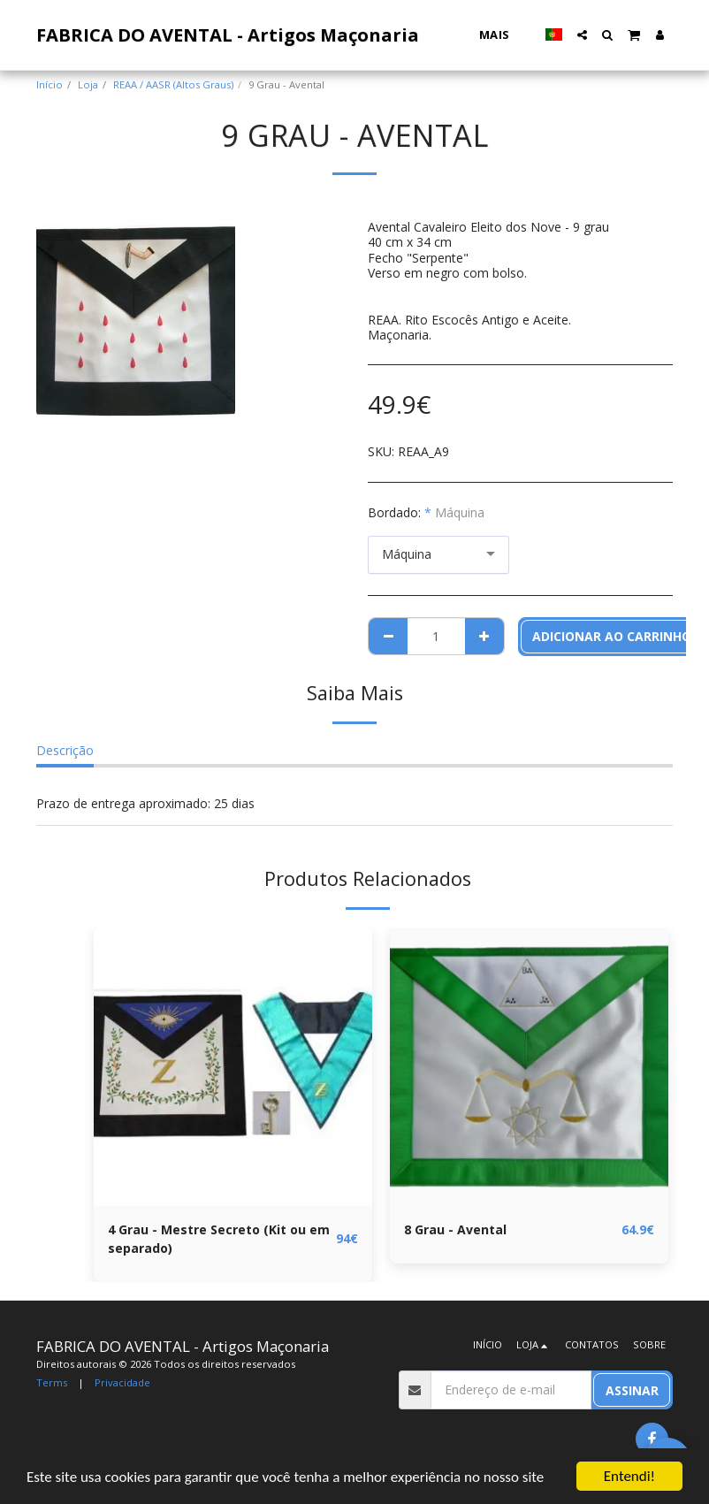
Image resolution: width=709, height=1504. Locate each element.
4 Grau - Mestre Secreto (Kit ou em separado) (219, 1238)
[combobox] (438, 555)
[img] (233, 1067)
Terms (51, 1382)
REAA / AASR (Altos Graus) (173, 84)
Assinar (632, 1390)
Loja (88, 84)
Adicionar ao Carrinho (611, 636)
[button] (582, 35)
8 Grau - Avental (455, 1229)
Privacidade (122, 1382)
